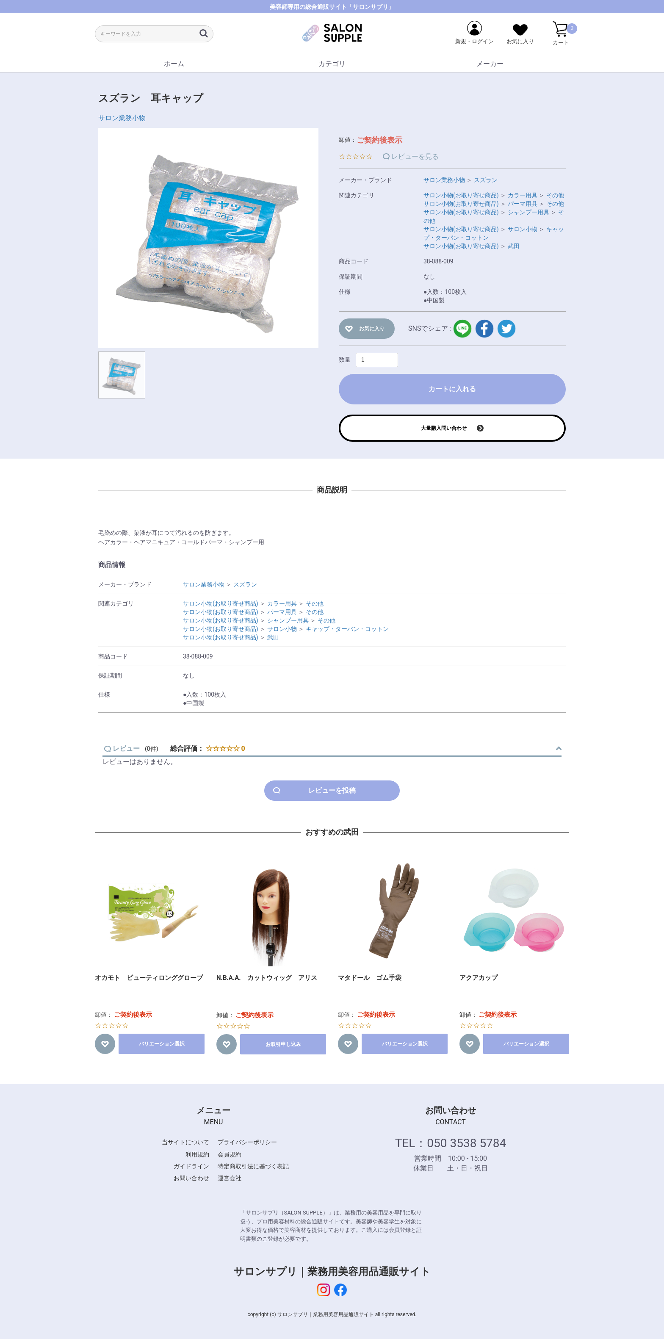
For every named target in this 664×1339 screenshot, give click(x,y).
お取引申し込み (283, 1044)
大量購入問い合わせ (444, 428)
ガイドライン (191, 1166)
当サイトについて (185, 1142)
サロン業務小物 (122, 118)
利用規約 (197, 1154)
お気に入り (372, 329)
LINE (462, 328)
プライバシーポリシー (247, 1142)
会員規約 (229, 1154)
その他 (555, 195)
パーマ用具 (522, 203)
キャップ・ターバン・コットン (347, 628)
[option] (208, 238)
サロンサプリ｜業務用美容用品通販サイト (332, 1272)
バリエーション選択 (162, 1044)
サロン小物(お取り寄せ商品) (461, 195)
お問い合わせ (191, 1178)
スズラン (486, 180)
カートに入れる (452, 389)
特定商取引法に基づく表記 (253, 1166)
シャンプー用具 (528, 212)
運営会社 (229, 1178)
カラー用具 (522, 195)
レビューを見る (415, 156)
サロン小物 (522, 229)
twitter (506, 328)
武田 (514, 246)
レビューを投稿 (332, 790)
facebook (484, 328)
